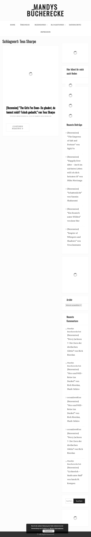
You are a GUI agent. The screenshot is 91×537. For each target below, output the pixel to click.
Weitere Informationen (56, 528)
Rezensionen (40, 25)
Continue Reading (17, 127)
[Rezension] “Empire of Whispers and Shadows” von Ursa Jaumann (74, 237)
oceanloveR (72, 397)
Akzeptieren (48, 531)
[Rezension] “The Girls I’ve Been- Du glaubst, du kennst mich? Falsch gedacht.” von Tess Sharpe (30, 110)
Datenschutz (75, 25)
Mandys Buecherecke (43, 116)
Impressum (45, 32)
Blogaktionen (57, 25)
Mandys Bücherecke (45, 10)
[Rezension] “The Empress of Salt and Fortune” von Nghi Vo (74, 141)
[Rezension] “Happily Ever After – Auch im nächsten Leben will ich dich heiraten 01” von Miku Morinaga (75, 169)
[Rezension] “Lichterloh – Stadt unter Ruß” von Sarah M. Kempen (75, 475)
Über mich (25, 25)
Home (12, 25)
